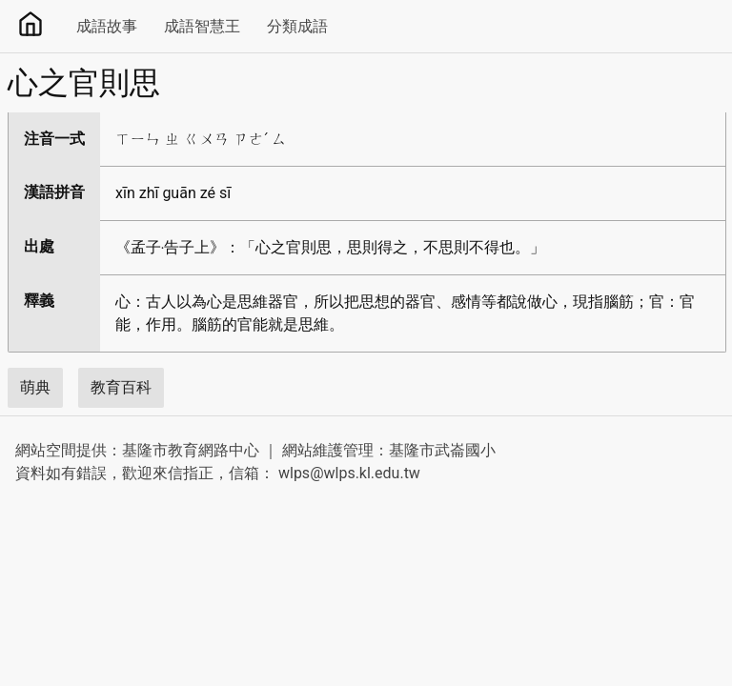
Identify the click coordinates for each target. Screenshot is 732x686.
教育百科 (121, 387)
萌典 (35, 387)
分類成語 (297, 26)
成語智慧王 (202, 26)
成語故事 (106, 26)
